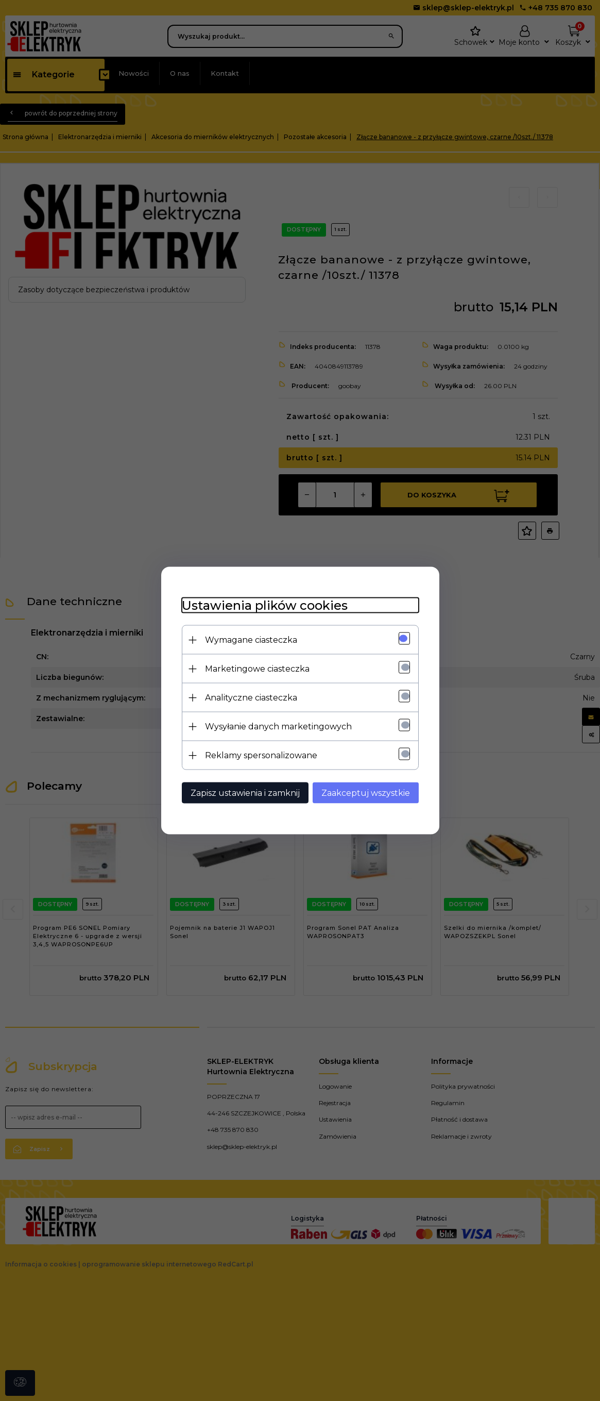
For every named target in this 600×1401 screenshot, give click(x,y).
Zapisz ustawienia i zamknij (245, 793)
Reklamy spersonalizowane (261, 755)
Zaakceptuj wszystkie (365, 793)
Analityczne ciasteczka (251, 698)
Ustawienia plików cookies (265, 605)
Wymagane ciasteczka (251, 640)
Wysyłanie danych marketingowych (278, 726)
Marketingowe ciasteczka (257, 669)
